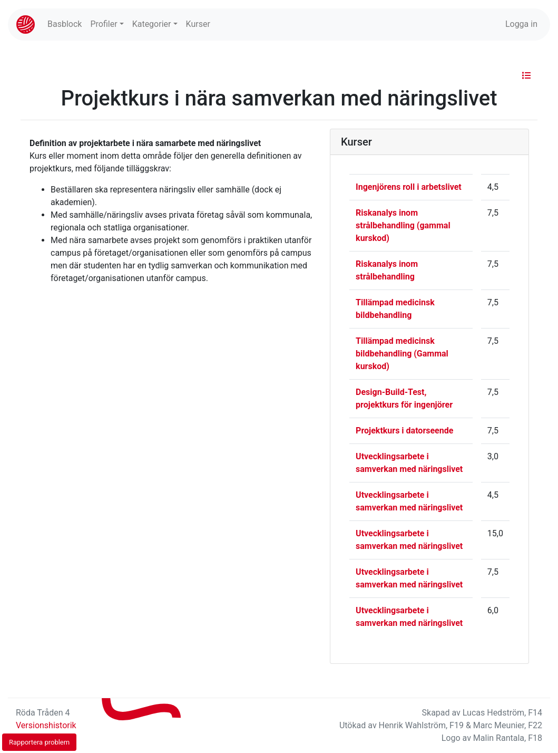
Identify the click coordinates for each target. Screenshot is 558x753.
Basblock (64, 24)
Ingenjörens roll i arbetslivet (409, 187)
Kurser (198, 24)
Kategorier (151, 24)
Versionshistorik (46, 725)
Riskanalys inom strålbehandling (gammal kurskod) (403, 225)
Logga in (521, 24)
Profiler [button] (103, 24)
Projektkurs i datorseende (404, 431)
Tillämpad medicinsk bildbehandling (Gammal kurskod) (402, 353)
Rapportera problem (39, 742)
